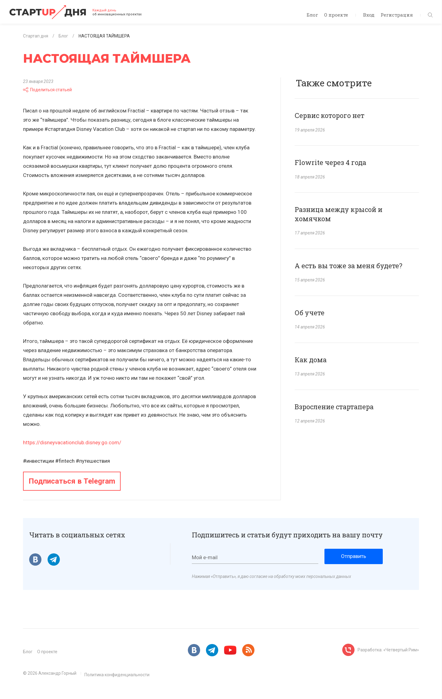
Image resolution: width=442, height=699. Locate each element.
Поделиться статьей (47, 89)
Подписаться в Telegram (72, 481)
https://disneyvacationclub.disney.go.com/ (72, 442)
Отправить (353, 556)
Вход (368, 15)
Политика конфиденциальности (116, 674)
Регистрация (397, 15)
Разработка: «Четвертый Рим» (388, 649)
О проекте (336, 15)
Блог (312, 15)
